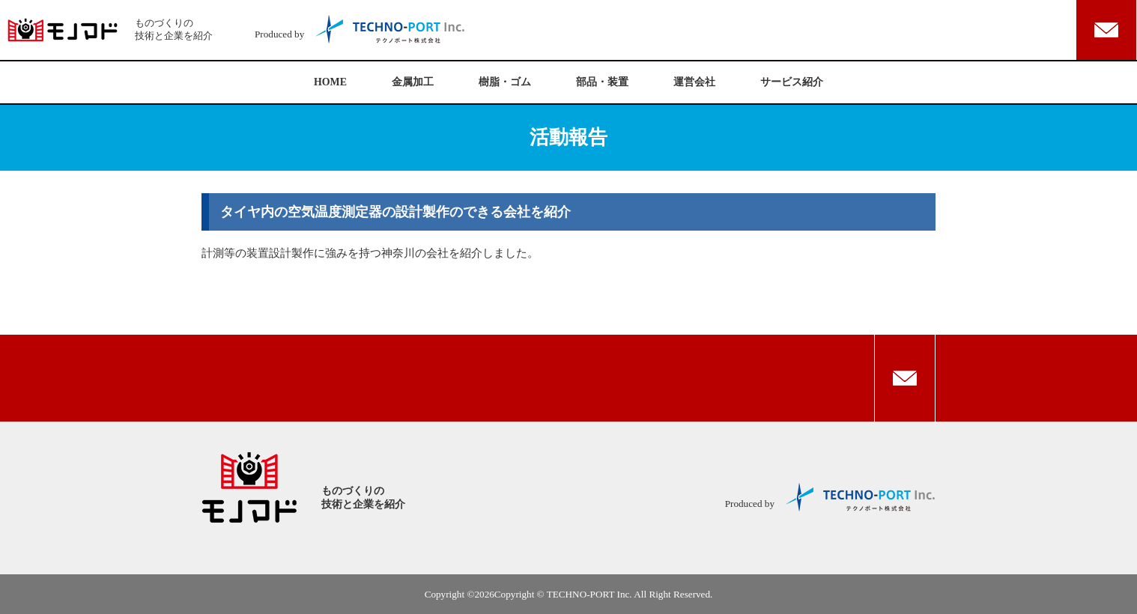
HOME (330, 82)
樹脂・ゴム (505, 82)
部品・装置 (602, 82)
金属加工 (413, 82)
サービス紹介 (791, 82)
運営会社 (694, 82)
